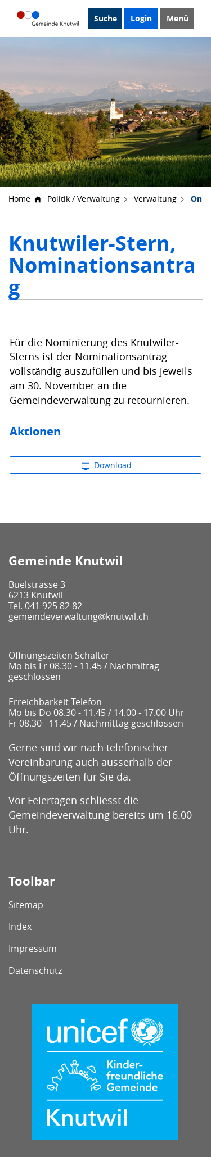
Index (20, 926)
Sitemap (25, 905)
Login (141, 18)
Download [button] (107, 465)
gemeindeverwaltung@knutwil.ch (78, 616)
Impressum (32, 948)
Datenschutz (35, 970)
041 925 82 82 (53, 606)
